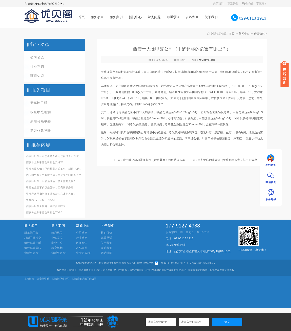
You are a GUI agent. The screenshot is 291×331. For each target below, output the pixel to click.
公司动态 (37, 57)
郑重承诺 (173, 17)
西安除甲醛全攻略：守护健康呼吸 (46, 206)
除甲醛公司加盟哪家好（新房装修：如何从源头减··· (155, 159)
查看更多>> (31, 253)
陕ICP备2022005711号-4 (174, 263)
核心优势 (106, 232)
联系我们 (233, 3)
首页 (81, 17)
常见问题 (154, 17)
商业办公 (57, 242)
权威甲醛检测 (40, 112)
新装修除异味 (40, 130)
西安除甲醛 (43, 278)
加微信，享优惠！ (254, 3)
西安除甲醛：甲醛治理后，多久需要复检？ (51, 181)
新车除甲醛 (38, 103)
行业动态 (259, 33)
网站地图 (106, 253)
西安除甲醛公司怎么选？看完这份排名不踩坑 (52, 156)
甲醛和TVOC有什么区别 (40, 200)
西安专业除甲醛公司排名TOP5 (44, 212)
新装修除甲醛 (40, 121)
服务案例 (116, 17)
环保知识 (37, 76)
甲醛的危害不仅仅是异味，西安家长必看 (50, 187)
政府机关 (57, 232)
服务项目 (97, 17)
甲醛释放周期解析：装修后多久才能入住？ (51, 193)
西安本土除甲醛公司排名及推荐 (44, 162)
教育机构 (57, 247)
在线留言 (192, 17)
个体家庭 (57, 237)
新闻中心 (135, 17)
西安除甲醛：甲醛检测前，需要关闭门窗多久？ (53, 175)
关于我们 (218, 3)
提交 (227, 322)
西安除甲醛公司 (48, 3)
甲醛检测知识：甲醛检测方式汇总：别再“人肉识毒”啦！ (54, 168)
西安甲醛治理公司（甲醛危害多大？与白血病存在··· (230, 159)
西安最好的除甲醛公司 (84, 278)
